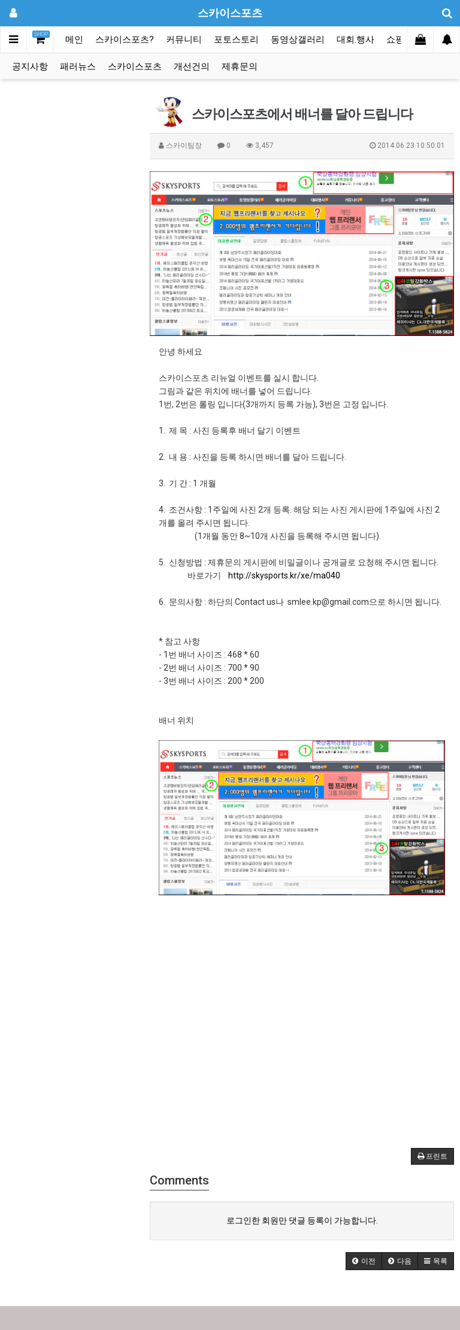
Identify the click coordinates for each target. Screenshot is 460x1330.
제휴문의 (240, 66)
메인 (74, 39)
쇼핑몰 (399, 39)
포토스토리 (236, 39)
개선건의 (192, 66)
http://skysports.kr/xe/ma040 (284, 575)
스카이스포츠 (135, 66)
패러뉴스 (78, 66)
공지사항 (30, 66)
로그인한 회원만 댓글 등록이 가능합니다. (302, 1220)
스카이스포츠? (124, 39)
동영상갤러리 (298, 39)
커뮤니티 (184, 39)
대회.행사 (355, 39)
